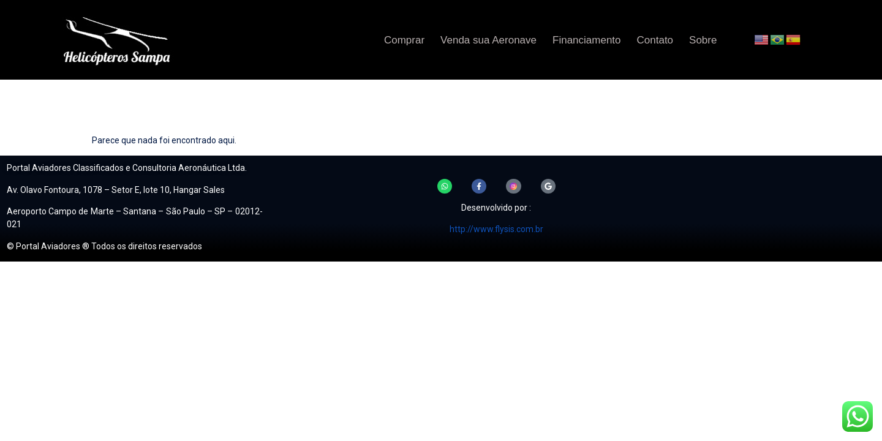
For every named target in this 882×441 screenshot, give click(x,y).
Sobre (703, 40)
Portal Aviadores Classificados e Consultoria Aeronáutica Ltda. (127, 168)
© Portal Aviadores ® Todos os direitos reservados (104, 246)
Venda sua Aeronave (488, 40)
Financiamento (586, 40)
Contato (655, 40)
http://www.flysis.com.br (496, 231)
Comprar (404, 40)
